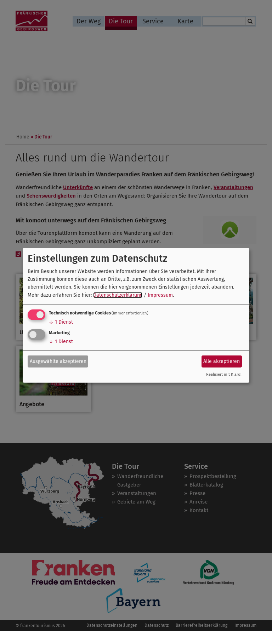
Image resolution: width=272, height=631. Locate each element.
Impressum (160, 295)
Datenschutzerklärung (117, 295)
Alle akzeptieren (221, 361)
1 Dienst (61, 322)
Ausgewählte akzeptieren (58, 361)
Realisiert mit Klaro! (224, 374)
